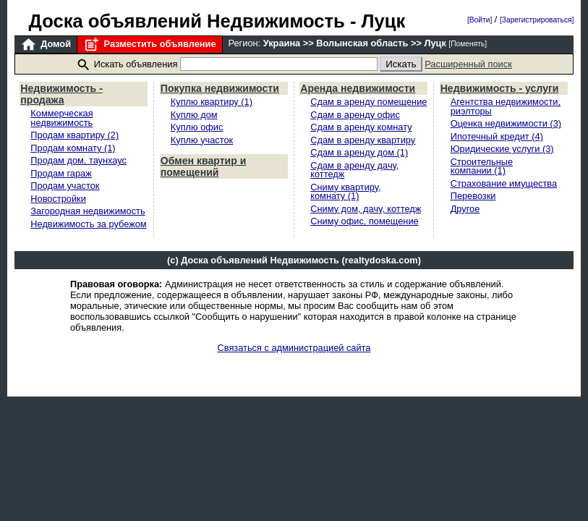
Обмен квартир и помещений (204, 166)
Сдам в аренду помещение (368, 101)
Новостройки (58, 198)
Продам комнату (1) (72, 148)
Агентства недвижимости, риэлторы (506, 106)
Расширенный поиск (468, 64)
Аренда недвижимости (357, 88)
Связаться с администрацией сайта (294, 347)
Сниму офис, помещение (364, 221)
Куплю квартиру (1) (211, 101)
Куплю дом (194, 114)
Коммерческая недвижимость (61, 118)
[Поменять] (467, 44)
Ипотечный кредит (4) (497, 136)
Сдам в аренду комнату (361, 127)
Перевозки (473, 195)
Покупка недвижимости (220, 88)
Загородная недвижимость (87, 211)
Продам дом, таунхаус (78, 160)
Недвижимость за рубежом (88, 224)
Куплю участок (202, 140)
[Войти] (479, 20)
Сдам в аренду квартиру (362, 140)
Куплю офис (197, 127)
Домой (45, 44)
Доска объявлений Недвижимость (187, 21)
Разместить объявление (149, 44)
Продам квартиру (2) (74, 135)
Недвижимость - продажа (61, 94)
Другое (465, 208)
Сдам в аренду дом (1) (359, 152)
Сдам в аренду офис (355, 114)
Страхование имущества (504, 183)
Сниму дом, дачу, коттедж (365, 208)
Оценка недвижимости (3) (506, 123)
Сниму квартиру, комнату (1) (345, 192)
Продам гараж (60, 173)
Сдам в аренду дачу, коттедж (354, 170)
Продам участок (64, 185)
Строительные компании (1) (482, 166)
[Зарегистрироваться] (537, 20)
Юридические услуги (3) (502, 148)
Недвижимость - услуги (499, 88)
